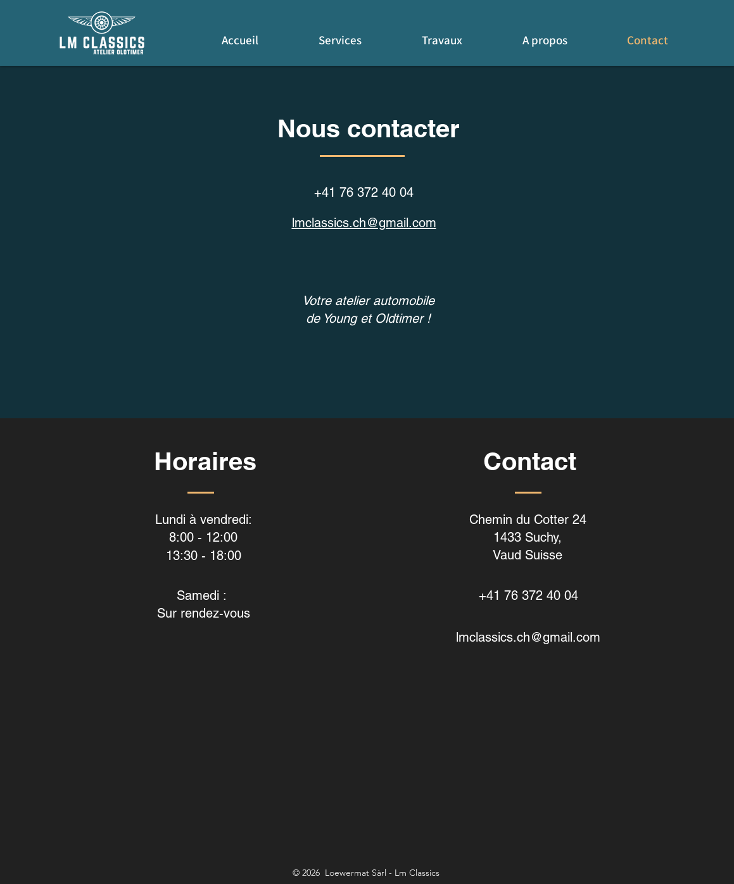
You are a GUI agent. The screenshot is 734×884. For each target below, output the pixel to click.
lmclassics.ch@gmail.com (364, 222)
